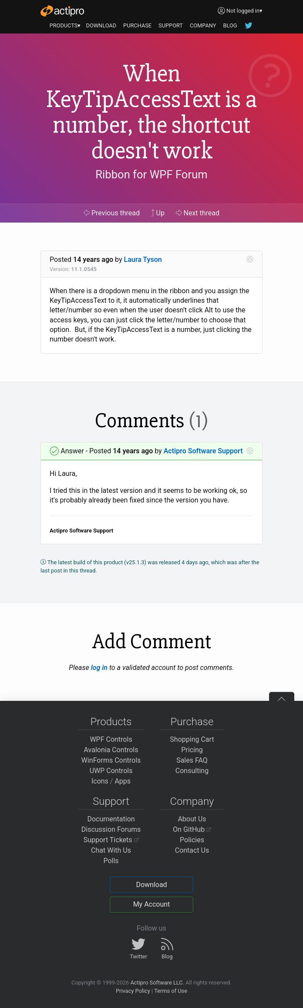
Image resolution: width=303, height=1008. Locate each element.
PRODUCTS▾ (65, 25)
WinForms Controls (111, 760)
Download (151, 885)
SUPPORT (170, 25)
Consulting (192, 771)
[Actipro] (62, 11)
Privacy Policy (133, 991)
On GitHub (192, 829)
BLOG (230, 25)
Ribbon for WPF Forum (151, 174)
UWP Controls (111, 771)
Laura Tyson (143, 259)
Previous (112, 213)
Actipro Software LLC (156, 982)
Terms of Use (170, 991)
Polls (110, 861)
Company (192, 801)
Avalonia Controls (111, 750)
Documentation (111, 819)
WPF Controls (111, 739)
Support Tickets (111, 840)
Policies (192, 840)
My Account (151, 904)
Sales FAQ (192, 760)
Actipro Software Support (203, 451)
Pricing (192, 750)
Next (198, 213)
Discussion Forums (111, 829)
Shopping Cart (192, 739)
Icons (99, 781)
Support (111, 801)
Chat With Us (111, 850)
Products (111, 722)
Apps (122, 781)
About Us (192, 819)
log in (99, 667)
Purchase (192, 722)
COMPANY (203, 25)
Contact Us (192, 850)
